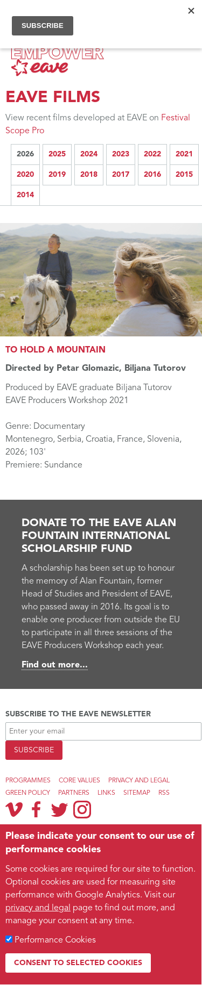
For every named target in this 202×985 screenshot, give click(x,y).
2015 (184, 174)
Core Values (79, 781)
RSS (164, 793)
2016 (152, 174)
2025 (57, 154)
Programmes (28, 781)
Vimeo (14, 809)
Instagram (82, 809)
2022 (152, 154)
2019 (57, 174)
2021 (184, 154)
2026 (25, 154)
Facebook (36, 809)
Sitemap (136, 793)
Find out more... (55, 665)
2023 (120, 154)
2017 (120, 174)
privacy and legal (38, 908)
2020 (25, 174)
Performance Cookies (55, 940)
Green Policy (27, 793)
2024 (88, 154)
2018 (88, 174)
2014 (25, 195)
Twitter (59, 809)
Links (106, 793)
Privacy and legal (139, 781)
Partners (73, 793)
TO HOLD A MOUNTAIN (55, 350)
